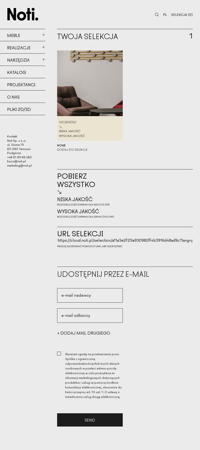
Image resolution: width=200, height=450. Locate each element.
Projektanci (21, 84)
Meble (13, 35)
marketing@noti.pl (19, 165)
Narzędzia (18, 60)
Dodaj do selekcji (72, 149)
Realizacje (19, 47)
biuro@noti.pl (16, 161)
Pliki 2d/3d (19, 109)
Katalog (16, 72)
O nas (13, 97)
